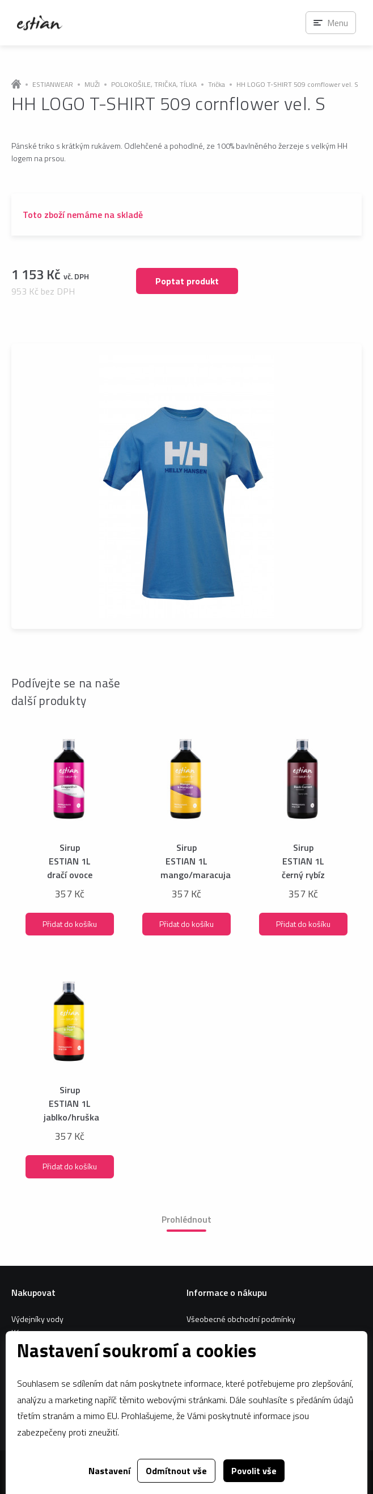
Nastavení (109, 1471)
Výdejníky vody (37, 1319)
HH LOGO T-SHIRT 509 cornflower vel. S (297, 84)
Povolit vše (254, 1471)
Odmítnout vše (176, 1471)
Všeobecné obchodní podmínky (240, 1319)
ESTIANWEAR (52, 84)
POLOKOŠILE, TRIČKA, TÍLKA (154, 84)
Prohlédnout (186, 1219)
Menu (337, 23)
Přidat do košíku (70, 924)
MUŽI (92, 84)
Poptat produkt (187, 281)
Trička (216, 84)
